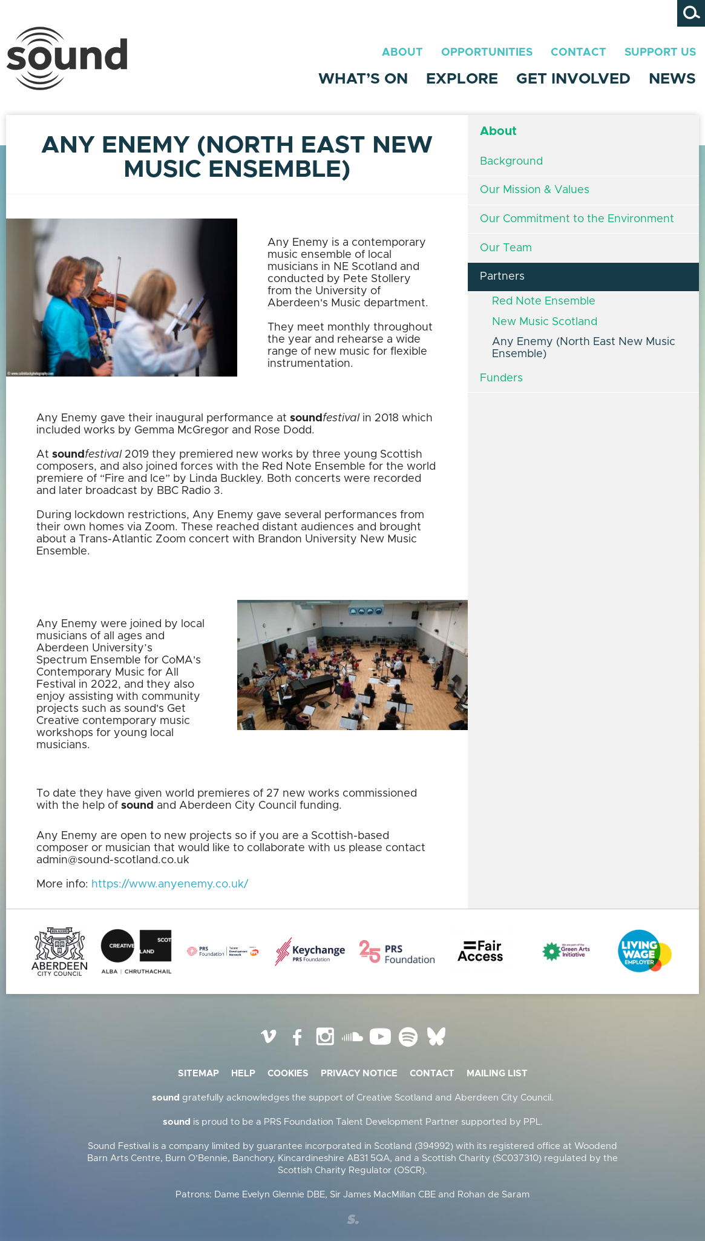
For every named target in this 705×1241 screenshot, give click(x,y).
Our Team (506, 248)
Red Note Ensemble (543, 301)
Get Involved (573, 79)
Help (243, 1073)
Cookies (288, 1073)
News (672, 79)
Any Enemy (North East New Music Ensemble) (583, 348)
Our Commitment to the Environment (577, 219)
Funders (501, 378)
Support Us (660, 52)
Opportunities (487, 52)
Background (511, 161)
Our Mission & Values (534, 190)
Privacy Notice (359, 1073)
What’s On (363, 79)
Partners (502, 276)
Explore (462, 79)
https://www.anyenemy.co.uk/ (169, 884)
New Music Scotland (544, 322)
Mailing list (497, 1073)
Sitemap (198, 1073)
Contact (578, 52)
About (402, 52)
